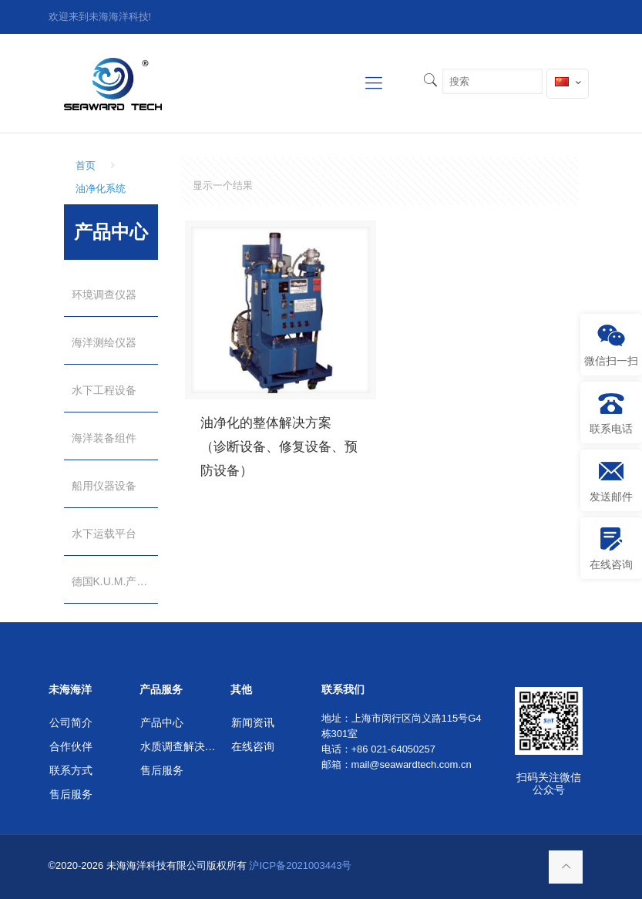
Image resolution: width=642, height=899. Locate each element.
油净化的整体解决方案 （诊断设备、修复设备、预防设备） (279, 447)
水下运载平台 (104, 533)
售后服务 (70, 794)
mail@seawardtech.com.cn (411, 764)
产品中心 (161, 722)
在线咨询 (252, 746)
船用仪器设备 (104, 486)
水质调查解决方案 (179, 746)
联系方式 (70, 770)
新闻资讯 (252, 722)
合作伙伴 (70, 746)
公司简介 (70, 722)
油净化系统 (101, 188)
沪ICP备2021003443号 (300, 865)
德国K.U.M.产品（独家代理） (115, 581)
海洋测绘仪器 (104, 342)
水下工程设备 (104, 390)
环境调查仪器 (104, 294)
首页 (86, 165)
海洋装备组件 (104, 438)
